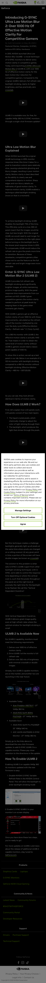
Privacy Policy (32, 489)
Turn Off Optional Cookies (23, 517)
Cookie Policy (9, 492)
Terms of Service (20, 495)
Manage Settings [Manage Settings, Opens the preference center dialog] (23, 510)
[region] (23, 491)
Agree (23, 524)
